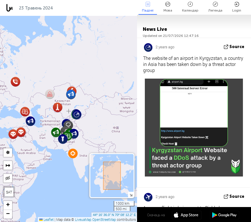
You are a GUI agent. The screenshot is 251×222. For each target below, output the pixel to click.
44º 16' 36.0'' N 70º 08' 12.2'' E (114, 215)
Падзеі (147, 7)
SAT (9, 192)
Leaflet (46, 219)
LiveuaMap (83, 219)
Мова (167, 7)
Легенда (215, 7)
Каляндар (190, 7)
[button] (21, 132)
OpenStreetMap (104, 219)
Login (236, 7)
